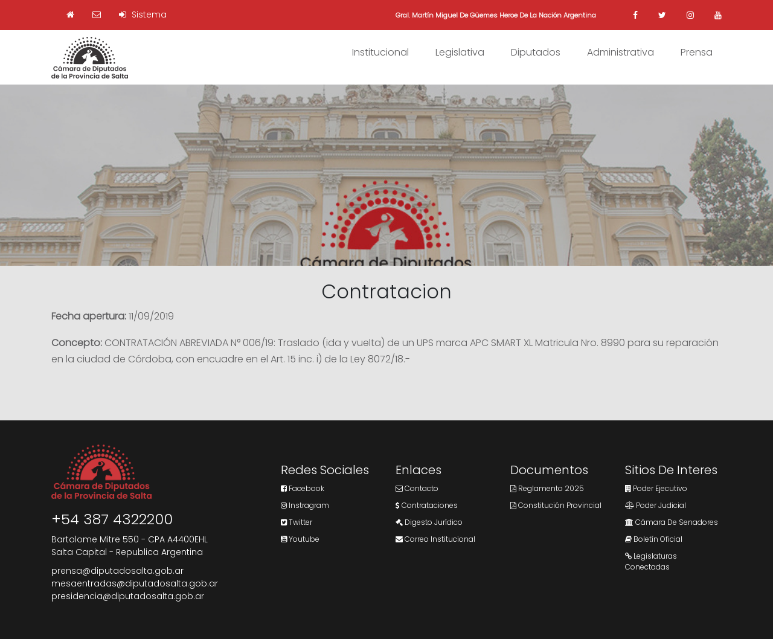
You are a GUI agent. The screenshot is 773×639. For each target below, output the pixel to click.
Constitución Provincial (555, 505)
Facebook (302, 488)
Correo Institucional (435, 539)
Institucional (380, 52)
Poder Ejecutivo (656, 488)
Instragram (305, 505)
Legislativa (459, 52)
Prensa (697, 52)
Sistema (143, 14)
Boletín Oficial (653, 539)
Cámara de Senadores (671, 522)
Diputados (535, 52)
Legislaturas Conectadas (651, 561)
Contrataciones (427, 505)
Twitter (296, 522)
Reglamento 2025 (547, 488)
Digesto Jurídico (429, 522)
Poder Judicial (655, 505)
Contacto (417, 488)
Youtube (300, 539)
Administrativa (620, 52)
